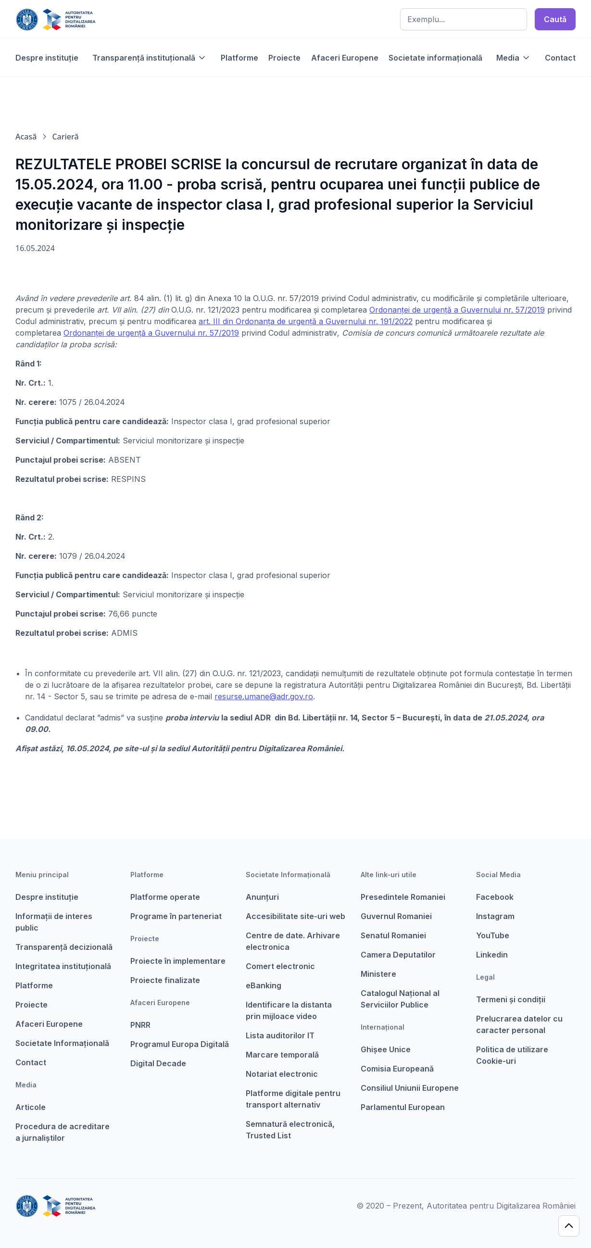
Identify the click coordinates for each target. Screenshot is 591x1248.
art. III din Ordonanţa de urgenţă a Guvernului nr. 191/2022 (306, 321)
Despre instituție (46, 58)
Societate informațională (435, 58)
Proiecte (284, 58)
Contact (560, 58)
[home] (55, 19)
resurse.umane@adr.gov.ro (263, 696)
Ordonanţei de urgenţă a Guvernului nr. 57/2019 (457, 310)
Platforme (239, 58)
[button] (149, 57)
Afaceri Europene (344, 58)
